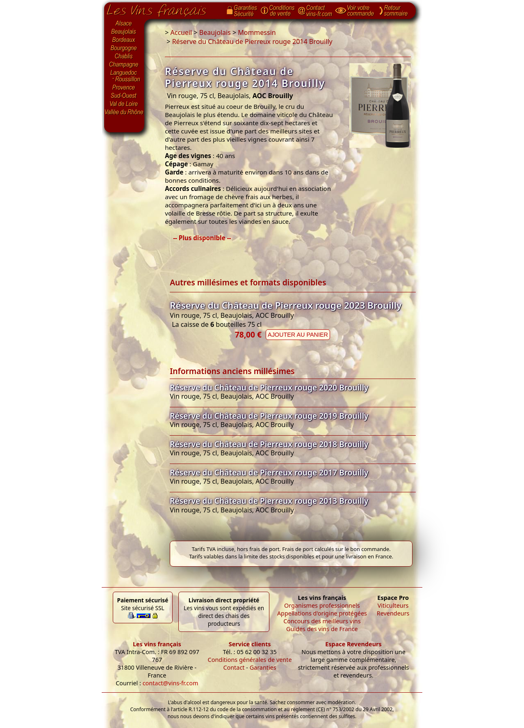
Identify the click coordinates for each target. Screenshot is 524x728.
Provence (124, 87)
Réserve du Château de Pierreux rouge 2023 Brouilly (285, 305)
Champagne (124, 65)
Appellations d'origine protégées (322, 613)
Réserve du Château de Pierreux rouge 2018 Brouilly (269, 444)
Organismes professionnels (322, 605)
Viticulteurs (393, 605)
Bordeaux (124, 40)
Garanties (263, 667)
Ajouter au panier (298, 334)
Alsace (124, 23)
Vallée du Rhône (124, 112)
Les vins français (157, 644)
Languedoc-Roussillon (124, 76)
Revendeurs (393, 613)
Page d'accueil (162, 8)
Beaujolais (124, 32)
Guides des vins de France (322, 629)
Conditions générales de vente (250, 660)
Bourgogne (124, 48)
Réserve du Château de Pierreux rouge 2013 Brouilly (269, 500)
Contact (233, 667)
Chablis (124, 57)
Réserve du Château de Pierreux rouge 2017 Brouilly (269, 472)
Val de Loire (124, 103)
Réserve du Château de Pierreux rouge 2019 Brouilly (269, 415)
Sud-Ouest (124, 95)
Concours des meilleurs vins (322, 621)
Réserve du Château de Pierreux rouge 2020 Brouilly (269, 387)
